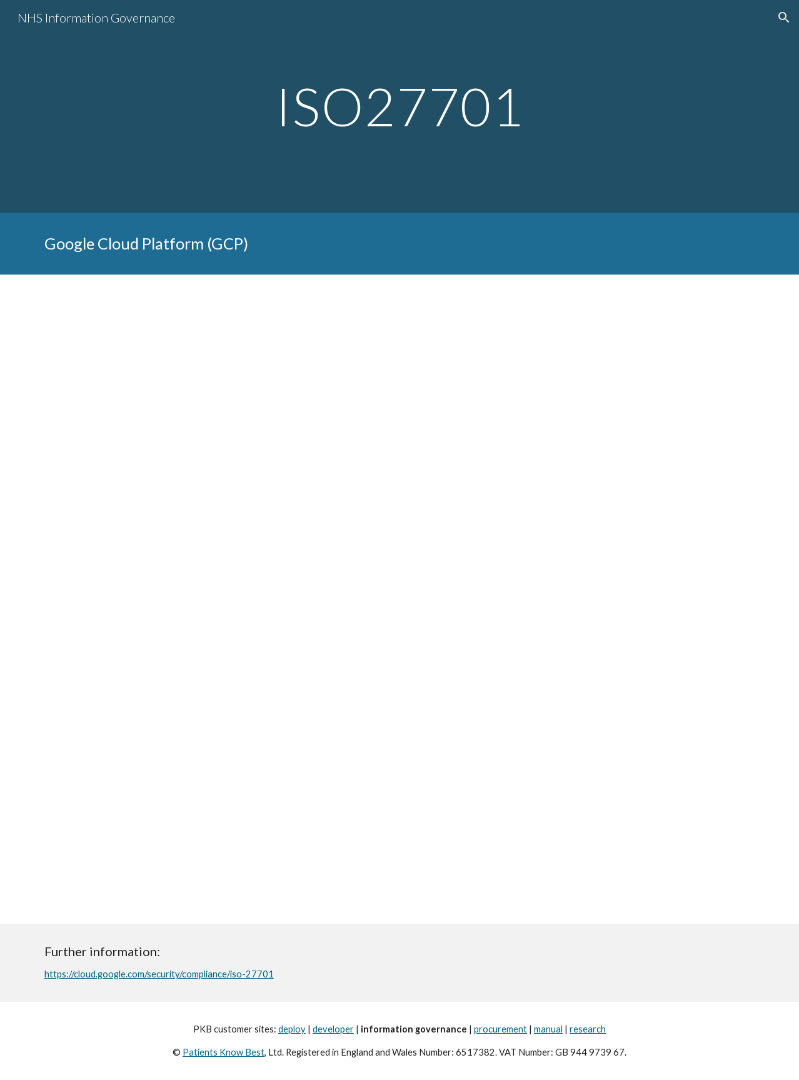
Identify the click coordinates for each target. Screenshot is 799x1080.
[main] (399, 106)
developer (333, 1029)
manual (548, 1029)
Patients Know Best (223, 1052)
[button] (784, 18)
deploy (292, 1029)
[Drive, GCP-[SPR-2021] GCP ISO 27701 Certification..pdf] (399, 599)
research (588, 1029)
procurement (500, 1029)
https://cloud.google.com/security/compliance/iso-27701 (159, 974)
